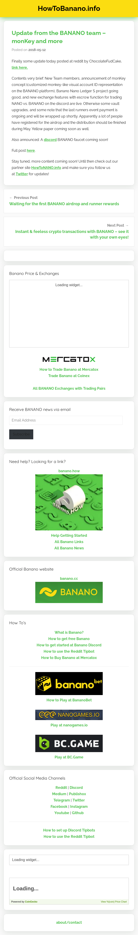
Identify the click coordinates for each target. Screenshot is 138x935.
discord (50, 140)
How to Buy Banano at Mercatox (69, 658)
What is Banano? (69, 632)
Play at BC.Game (69, 757)
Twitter (22, 174)
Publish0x (77, 794)
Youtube (61, 813)
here (31, 150)
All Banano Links (69, 542)
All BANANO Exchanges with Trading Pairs (69, 388)
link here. (20, 67)
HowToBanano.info (69, 8)
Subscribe (21, 434)
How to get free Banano (69, 639)
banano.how (69, 471)
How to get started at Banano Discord (69, 645)
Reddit (61, 787)
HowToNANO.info (46, 168)
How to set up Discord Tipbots (69, 830)
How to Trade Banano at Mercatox (69, 369)
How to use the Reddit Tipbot (69, 651)
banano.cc (69, 578)
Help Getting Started (69, 535)
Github (78, 813)
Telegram (61, 800)
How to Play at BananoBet (69, 700)
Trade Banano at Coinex (69, 376)
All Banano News (69, 548)
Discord (76, 787)
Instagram (79, 806)
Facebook (59, 806)
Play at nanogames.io (69, 725)
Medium (59, 794)
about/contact (69, 922)
